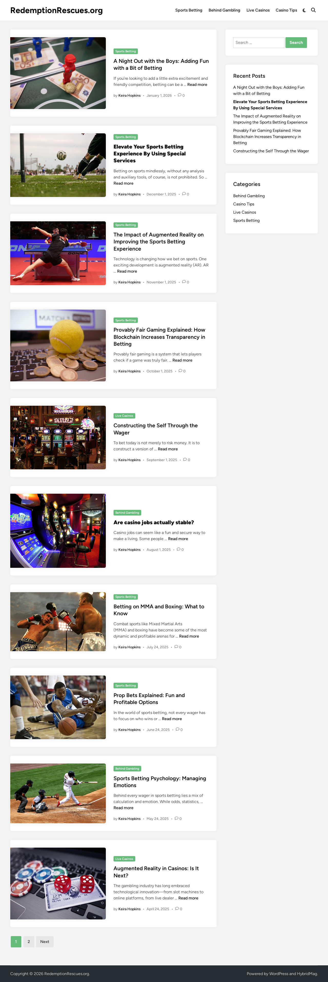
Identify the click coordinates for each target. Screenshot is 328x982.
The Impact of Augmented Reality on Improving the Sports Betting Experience (159, 241)
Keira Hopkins (129, 95)
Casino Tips (286, 10)
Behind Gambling (224, 10)
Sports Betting (188, 10)
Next (44, 941)
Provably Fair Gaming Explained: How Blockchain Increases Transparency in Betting (159, 336)
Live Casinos (258, 10)
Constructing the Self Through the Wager (271, 150)
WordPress (278, 973)
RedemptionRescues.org (56, 10)
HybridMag (307, 973)
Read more (197, 84)
